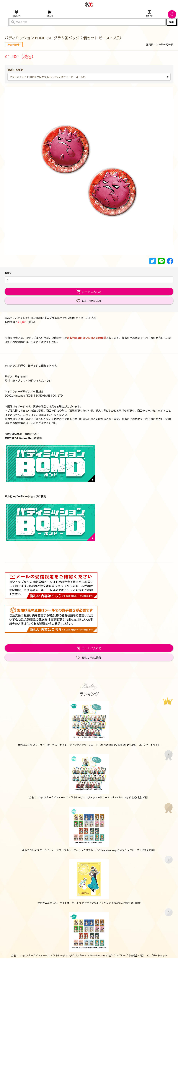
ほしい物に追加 (92, 301)
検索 (171, 22)
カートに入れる (92, 292)
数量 (7, 272)
